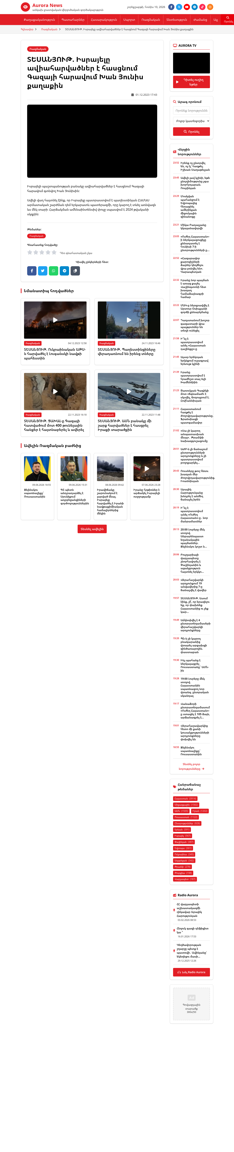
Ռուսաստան (186, 817)
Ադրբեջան (184, 860)
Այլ (216, 19)
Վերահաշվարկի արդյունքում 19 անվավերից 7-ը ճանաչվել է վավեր (193, 585)
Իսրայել (183, 835)
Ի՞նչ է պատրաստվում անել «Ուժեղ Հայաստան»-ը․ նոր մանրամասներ (194, 514)
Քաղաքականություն (39, 19)
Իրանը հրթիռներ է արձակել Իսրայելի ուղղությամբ (146, 493)
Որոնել (191, 131)
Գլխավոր (27, 29)
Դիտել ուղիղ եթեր (189, 81)
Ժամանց (200, 19)
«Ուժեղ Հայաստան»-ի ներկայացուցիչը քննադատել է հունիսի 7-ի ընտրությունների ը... (195, 243)
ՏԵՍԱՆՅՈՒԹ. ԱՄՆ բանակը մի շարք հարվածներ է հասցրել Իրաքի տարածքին (125, 425)
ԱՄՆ (181, 811)
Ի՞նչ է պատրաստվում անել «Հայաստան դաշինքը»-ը (193, 344)
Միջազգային (186, 804)
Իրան (200, 811)
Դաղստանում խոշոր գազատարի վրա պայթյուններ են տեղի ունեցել (195, 325)
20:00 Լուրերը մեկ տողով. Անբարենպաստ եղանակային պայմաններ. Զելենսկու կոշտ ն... (194, 538)
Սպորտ (129, 19)
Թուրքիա (183, 873)
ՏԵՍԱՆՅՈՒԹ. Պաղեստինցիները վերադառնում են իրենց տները (126, 351)
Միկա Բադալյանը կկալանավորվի (193, 226)
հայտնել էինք (54, 200)
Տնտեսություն (176, 19)
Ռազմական (150, 19)
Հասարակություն (104, 19)
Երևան (182, 829)
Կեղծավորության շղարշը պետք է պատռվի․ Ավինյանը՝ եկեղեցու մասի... (192, 950)
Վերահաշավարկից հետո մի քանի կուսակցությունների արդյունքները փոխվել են (195, 732)
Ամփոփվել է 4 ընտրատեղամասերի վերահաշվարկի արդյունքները (196, 625)
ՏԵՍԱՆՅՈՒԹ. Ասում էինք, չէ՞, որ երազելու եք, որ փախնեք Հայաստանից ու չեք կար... (195, 605)
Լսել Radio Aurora (191, 972)
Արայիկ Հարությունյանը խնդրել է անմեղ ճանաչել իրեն (192, 494)
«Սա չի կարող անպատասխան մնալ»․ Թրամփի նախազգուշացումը (194, 436)
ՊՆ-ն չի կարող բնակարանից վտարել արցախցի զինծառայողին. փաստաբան (194, 645)
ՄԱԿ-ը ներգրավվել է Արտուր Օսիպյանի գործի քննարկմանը (195, 308)
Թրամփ (182, 866)
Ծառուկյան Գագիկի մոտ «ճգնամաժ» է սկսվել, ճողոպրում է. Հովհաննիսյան (195, 396)
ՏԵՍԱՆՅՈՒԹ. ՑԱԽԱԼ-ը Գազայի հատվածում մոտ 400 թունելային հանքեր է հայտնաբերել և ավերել (54, 425)
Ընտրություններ (187, 823)
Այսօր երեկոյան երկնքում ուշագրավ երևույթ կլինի (194, 360)
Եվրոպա (183, 848)
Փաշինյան (184, 842)
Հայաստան (185, 798)
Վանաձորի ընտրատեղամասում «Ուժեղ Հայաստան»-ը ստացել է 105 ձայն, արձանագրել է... (195, 710)
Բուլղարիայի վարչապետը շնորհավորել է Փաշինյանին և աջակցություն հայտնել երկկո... (192, 563)
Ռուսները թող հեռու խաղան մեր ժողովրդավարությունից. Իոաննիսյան (198, 476)
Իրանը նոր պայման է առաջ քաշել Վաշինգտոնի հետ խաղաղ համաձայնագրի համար (195, 288)
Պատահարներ (73, 19)
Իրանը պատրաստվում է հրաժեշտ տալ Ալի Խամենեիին (193, 377)
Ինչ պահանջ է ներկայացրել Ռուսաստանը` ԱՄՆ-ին (195, 665)
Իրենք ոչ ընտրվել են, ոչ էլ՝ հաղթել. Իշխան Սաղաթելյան (195, 166)
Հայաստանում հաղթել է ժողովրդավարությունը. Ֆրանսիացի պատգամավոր (197, 415)
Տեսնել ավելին (92, 529)
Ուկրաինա (184, 854)
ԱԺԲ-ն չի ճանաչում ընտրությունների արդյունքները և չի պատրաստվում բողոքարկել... (194, 455)
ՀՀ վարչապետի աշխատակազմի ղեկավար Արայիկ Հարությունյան (189, 910)
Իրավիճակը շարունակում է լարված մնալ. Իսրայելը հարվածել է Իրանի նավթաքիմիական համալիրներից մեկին (110, 501)
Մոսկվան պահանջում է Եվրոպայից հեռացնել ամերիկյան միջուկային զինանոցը (190, 206)
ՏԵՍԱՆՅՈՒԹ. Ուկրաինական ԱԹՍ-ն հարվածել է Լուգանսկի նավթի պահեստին (55, 353)
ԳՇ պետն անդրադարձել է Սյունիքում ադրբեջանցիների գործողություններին (75, 496)
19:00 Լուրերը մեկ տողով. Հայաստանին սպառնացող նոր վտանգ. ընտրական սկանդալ (195, 687)
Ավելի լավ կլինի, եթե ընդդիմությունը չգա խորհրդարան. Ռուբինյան (195, 183)
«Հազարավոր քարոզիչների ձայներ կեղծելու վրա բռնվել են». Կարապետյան (192, 265)
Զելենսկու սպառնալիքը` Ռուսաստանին (34, 493)
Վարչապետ (185, 879)
